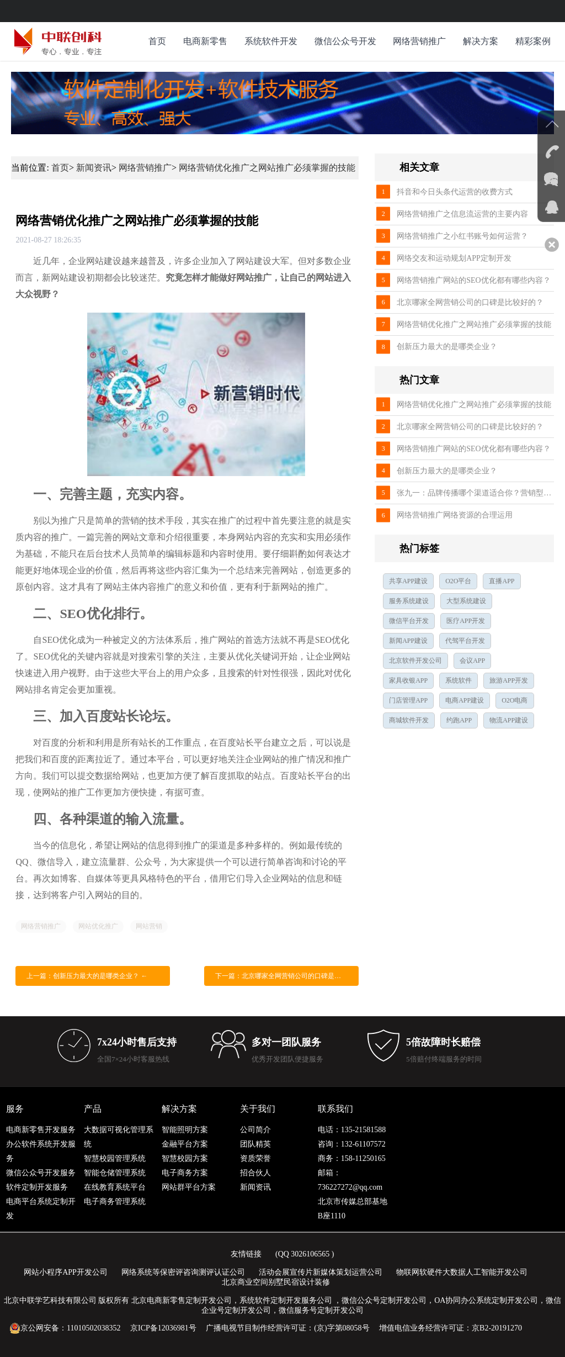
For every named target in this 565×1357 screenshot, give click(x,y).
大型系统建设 (466, 601)
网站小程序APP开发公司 (66, 1272)
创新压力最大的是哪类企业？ (447, 346)
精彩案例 (533, 41)
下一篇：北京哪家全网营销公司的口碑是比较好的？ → (287, 976)
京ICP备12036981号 (163, 1328)
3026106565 (310, 1254)
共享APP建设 (408, 581)
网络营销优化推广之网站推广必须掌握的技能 (267, 167)
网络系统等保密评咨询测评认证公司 (183, 1272)
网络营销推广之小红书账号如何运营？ (462, 236)
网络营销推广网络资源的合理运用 (455, 515)
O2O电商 (514, 700)
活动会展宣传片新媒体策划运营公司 (320, 1272)
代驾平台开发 (465, 641)
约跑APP (459, 720)
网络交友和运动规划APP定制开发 (454, 258)
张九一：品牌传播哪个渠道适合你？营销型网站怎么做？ (475, 493)
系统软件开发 (270, 41)
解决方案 (480, 41)
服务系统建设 (409, 601)
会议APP (472, 660)
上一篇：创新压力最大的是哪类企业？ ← (86, 976)
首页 (157, 41)
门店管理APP (408, 700)
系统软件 (458, 680)
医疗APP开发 (465, 621)
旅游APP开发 (508, 680)
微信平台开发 (409, 621)
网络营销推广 (419, 41)
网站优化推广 (98, 926)
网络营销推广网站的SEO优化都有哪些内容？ (473, 280)
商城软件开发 (409, 720)
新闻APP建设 (408, 641)
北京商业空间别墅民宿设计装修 (276, 1282)
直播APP (501, 581)
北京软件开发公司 (415, 660)
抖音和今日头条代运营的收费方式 (455, 192)
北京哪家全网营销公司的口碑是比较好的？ (470, 302)
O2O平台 (458, 581)
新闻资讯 (93, 167)
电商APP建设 (464, 700)
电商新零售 (205, 41)
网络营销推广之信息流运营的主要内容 (462, 214)
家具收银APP (408, 680)
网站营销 (149, 926)
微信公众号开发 (345, 41)
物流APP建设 (508, 720)
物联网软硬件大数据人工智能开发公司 (461, 1272)
